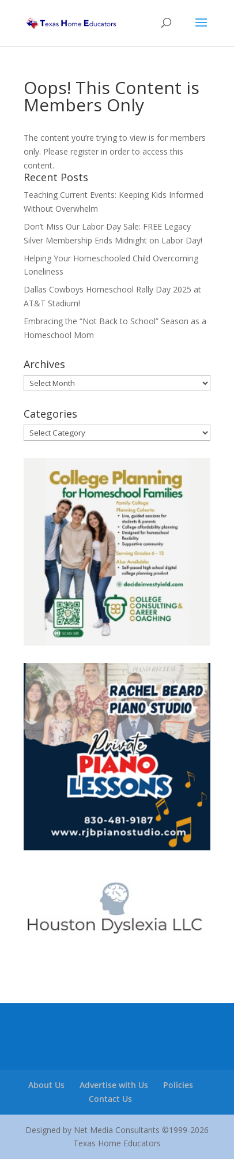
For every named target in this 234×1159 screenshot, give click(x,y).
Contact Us (110, 1098)
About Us (46, 1084)
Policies (178, 1084)
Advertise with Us (114, 1084)
